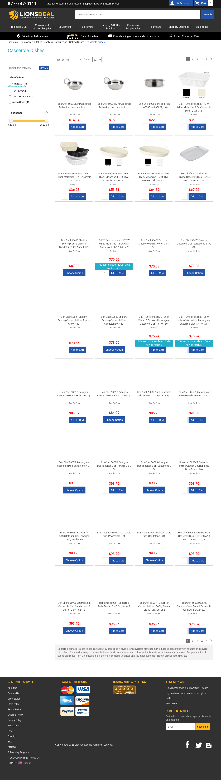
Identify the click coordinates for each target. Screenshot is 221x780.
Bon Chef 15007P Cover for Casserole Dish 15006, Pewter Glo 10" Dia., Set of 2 (154, 606)
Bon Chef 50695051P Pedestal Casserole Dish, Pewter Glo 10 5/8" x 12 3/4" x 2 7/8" (194, 536)
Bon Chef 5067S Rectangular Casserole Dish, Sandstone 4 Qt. (74, 464)
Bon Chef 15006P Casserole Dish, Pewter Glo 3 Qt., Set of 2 (114, 604)
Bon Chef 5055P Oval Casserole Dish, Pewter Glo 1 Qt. (114, 534)
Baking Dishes (76, 42)
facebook (190, 744)
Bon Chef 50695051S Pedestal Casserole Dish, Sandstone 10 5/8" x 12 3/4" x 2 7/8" (74, 606)
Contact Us (13, 693)
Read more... (172, 703)
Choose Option (74, 273)
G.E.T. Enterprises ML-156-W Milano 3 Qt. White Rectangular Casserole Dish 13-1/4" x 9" (194, 320)
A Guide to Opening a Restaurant (24, 757)
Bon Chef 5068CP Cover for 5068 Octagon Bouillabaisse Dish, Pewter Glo (194, 466)
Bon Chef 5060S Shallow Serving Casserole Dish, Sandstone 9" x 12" (114, 320)
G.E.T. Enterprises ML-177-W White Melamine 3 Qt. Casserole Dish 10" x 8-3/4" (194, 107)
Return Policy (14, 709)
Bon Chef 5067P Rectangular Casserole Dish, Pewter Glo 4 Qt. (194, 393)
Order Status (14, 698)
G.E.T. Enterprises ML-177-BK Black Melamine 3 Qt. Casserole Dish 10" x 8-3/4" (74, 177)
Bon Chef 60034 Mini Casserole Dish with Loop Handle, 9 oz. (114, 105)
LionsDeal (13, 42)
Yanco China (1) (20, 102)
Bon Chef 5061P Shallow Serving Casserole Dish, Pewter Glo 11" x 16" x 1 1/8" (194, 177)
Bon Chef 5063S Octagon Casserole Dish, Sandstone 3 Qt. (114, 393)
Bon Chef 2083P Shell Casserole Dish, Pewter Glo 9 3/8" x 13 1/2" (154, 393)
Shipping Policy (15, 714)
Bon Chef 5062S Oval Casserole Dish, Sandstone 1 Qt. (154, 534)
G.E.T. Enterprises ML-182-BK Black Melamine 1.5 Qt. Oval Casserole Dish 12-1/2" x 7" (154, 177)
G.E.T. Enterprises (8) (23, 96)
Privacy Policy (14, 720)
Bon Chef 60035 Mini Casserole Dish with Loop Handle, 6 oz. (74, 105)
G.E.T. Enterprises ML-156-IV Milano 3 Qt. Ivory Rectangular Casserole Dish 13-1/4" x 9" (154, 320)
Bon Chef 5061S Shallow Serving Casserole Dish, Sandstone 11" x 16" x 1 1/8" (74, 243)
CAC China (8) (19, 84)
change (27, 763)
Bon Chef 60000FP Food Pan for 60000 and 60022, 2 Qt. (154, 105)
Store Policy (13, 704)
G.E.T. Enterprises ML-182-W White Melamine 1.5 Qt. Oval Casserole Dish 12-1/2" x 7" (114, 243)
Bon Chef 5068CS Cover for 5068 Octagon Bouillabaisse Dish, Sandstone (74, 536)
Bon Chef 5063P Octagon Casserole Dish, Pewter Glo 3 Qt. (74, 393)
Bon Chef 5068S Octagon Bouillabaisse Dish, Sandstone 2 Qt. (154, 466)
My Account (14, 725)
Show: (87, 59)
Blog (10, 741)
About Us (12, 688)
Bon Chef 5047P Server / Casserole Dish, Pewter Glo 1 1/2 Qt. (154, 243)
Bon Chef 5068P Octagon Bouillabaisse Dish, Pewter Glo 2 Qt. (114, 466)
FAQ (10, 730)
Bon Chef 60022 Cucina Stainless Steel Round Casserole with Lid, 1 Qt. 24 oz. (194, 606)
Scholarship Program (18, 752)
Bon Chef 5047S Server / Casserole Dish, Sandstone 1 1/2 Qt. (194, 243)
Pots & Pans (60, 42)
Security (12, 736)
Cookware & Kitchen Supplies (36, 42)
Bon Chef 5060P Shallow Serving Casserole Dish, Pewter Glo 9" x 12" (74, 320)
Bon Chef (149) (20, 91)
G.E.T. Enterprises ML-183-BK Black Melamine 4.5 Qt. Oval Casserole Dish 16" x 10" (114, 177)
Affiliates (12, 747)
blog (209, 744)
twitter (199, 744)
